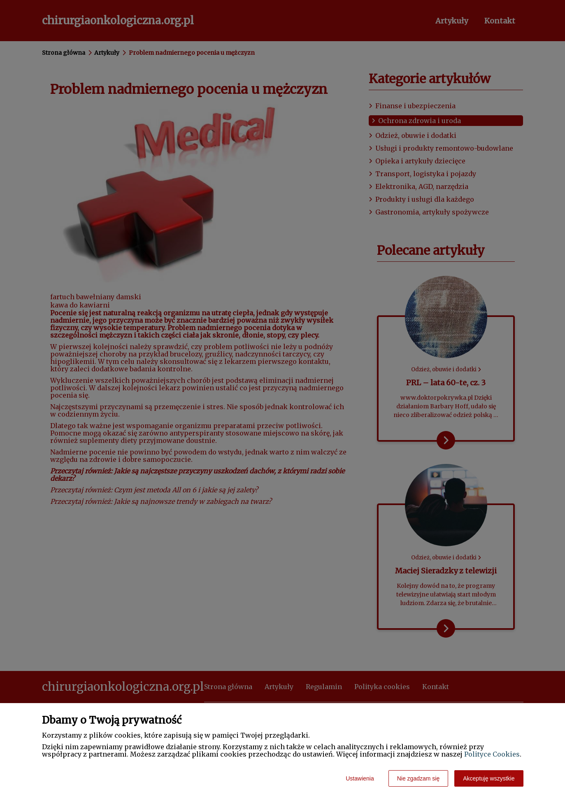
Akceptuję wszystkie (488, 778)
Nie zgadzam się (418, 778)
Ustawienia (360, 778)
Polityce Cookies (492, 754)
